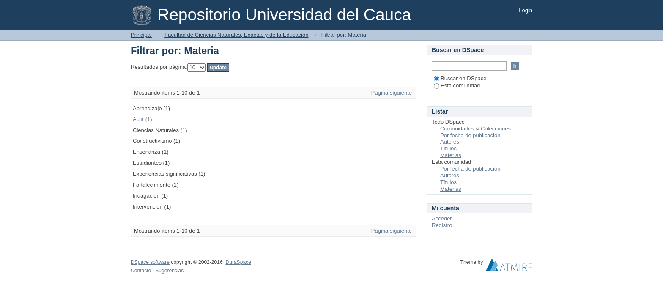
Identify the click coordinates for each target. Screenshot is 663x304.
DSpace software (150, 262)
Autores (449, 141)
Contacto (141, 271)
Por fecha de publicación (470, 135)
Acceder (442, 218)
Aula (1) (142, 119)
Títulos (448, 148)
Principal (141, 35)
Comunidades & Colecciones (475, 128)
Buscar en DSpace (460, 78)
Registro (442, 225)
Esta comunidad (457, 85)
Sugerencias (169, 271)
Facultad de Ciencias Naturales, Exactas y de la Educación (236, 35)
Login (525, 10)
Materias (450, 155)
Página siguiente (391, 93)
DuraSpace (238, 262)
